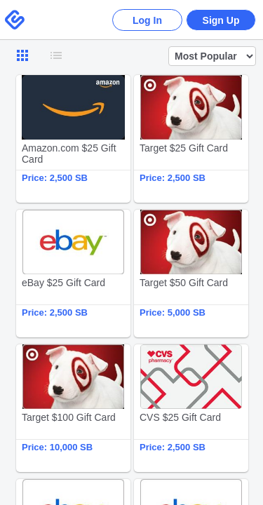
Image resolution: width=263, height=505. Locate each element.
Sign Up (221, 20)
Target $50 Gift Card (191, 273)
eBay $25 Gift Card (73, 273)
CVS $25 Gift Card (191, 408)
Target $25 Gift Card (191, 139)
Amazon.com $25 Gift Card (73, 139)
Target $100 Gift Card (73, 408)
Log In (147, 20)
